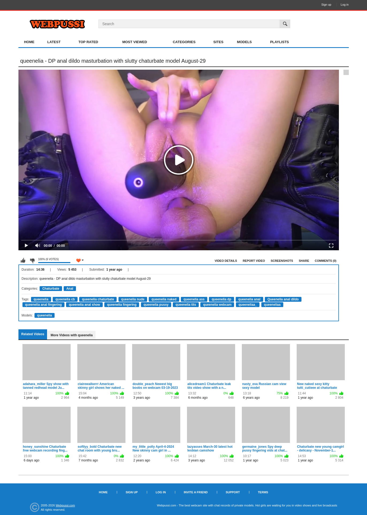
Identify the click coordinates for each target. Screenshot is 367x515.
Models (244, 42)
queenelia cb (65, 299)
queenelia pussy (156, 305)
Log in (345, 4)
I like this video (23, 260)
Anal (69, 288)
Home (29, 42)
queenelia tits (185, 305)
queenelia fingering (121, 305)
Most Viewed (134, 42)
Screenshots (282, 260)
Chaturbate (50, 288)
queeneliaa (272, 305)
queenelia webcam (217, 305)
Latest (54, 42)
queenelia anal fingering (43, 305)
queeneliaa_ (248, 305)
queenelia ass (194, 299)
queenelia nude (132, 299)
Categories (184, 42)
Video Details (226, 260)
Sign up (326, 4)
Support (233, 492)
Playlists (279, 42)
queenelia (41, 299)
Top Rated (88, 42)
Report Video (254, 260)
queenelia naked (163, 299)
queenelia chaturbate (98, 299)
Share (304, 260)
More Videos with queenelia (72, 335)
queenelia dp (221, 299)
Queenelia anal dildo (283, 299)
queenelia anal (249, 299)
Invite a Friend (196, 492)
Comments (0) (326, 260)
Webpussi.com (65, 505)
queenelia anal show (84, 305)
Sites (218, 42)
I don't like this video (32, 260)
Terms (263, 492)
